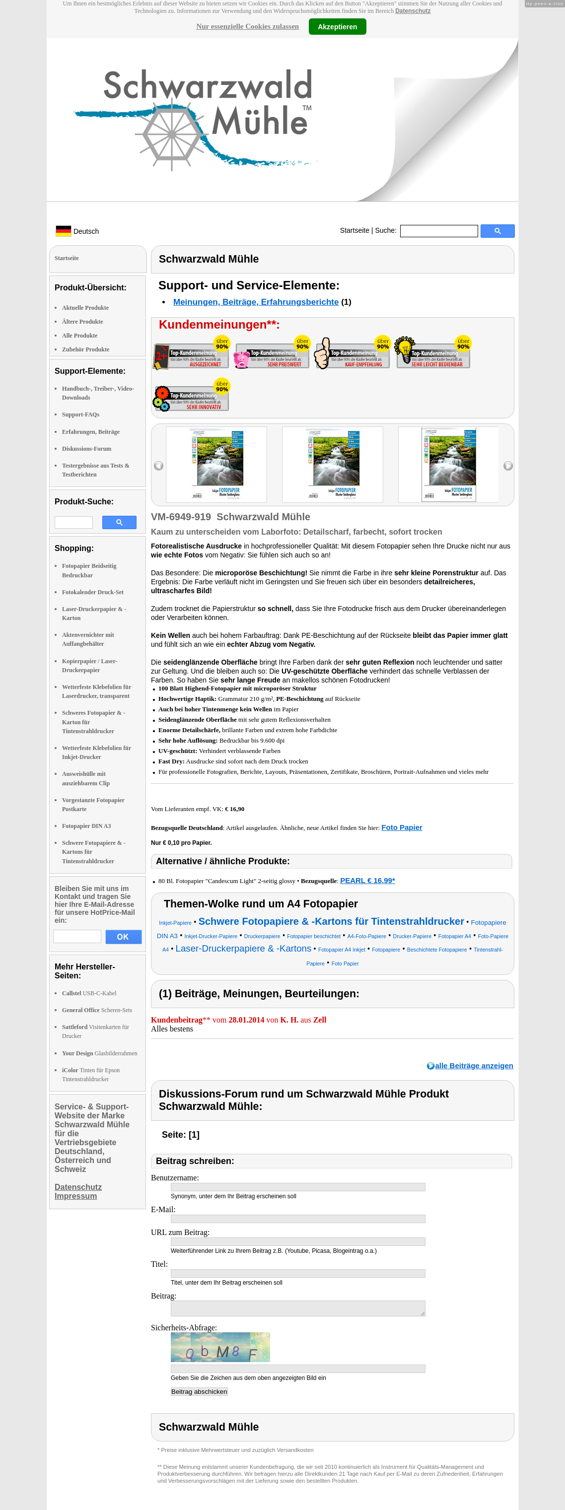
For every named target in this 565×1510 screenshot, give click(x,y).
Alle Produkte (79, 335)
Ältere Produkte (82, 321)
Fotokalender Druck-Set (93, 592)
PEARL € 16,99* (367, 880)
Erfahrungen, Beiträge (91, 431)
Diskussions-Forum (86, 448)
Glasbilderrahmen (100, 1053)
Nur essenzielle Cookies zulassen (247, 26)
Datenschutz (412, 10)
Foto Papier (402, 827)
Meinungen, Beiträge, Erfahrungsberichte (256, 302)
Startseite (354, 230)
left (158, 466)
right (508, 466)
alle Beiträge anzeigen (474, 1065)
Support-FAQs (80, 414)
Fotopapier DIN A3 (86, 826)
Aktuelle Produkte (85, 307)
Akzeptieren (337, 26)
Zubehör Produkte (85, 349)
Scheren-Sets (97, 1010)
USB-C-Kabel (89, 993)
